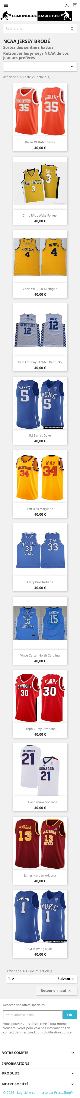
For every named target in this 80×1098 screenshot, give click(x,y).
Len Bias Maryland (40, 509)
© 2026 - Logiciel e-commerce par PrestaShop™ (38, 1092)
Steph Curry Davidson (40, 729)
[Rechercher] (40, 28)
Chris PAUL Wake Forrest (40, 215)
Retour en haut (56, 990)
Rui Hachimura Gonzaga (40, 802)
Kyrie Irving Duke (40, 949)
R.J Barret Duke (40, 435)
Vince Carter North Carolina (40, 655)
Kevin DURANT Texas (40, 142)
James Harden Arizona (40, 875)
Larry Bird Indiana (40, 582)
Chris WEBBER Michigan (40, 289)
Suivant (67, 979)
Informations (15, 1063)
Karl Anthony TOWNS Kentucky (40, 362)
